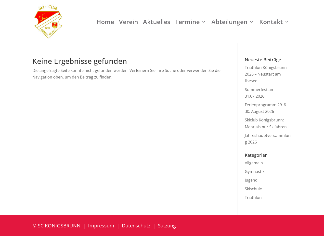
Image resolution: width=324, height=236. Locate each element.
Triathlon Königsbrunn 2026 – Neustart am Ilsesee (266, 74)
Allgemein (254, 163)
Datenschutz (136, 225)
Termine (191, 22)
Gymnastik (254, 171)
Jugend (251, 180)
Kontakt (274, 22)
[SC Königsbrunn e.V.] (48, 21)
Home (105, 22)
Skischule (253, 189)
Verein (128, 22)
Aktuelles (156, 22)
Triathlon (253, 197)
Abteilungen (232, 22)
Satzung (167, 225)
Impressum (101, 225)
